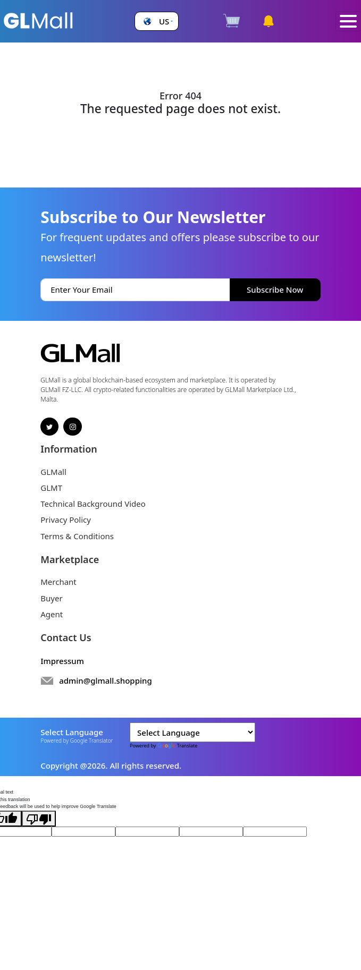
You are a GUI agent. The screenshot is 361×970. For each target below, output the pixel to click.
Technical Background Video (93, 503)
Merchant (58, 581)
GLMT (51, 487)
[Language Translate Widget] (192, 732)
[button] (157, 21)
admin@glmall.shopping (105, 680)
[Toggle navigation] (348, 21)
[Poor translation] (39, 819)
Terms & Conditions (77, 536)
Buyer (51, 598)
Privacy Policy (65, 519)
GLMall (53, 471)
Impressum (62, 661)
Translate (177, 745)
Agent (51, 614)
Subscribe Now (275, 289)
